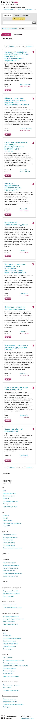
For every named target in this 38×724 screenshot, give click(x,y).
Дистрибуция (7, 635)
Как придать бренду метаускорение (13, 430)
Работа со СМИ (7, 520)
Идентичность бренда (9, 534)
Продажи (5, 630)
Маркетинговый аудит (10, 701)
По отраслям (18, 35)
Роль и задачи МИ (8, 596)
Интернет (6, 498)
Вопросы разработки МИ (10, 591)
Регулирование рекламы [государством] (15, 665)
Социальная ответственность (12, 523)
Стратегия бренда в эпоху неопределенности (16, 388)
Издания (16, 15)
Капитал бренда (8, 540)
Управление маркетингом (10, 696)
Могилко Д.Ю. (24, 170)
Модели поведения (9, 621)
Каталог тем (13, 28)
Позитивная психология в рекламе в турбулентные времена (16, 347)
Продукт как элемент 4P (10, 643)
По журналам (8, 39)
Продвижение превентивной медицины (16, 223)
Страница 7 (21, 46)
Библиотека (5, 28)
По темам (6, 35)
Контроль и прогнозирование (12, 638)
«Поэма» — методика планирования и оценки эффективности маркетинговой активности (16, 101)
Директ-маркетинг (8, 496)
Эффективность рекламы (11, 676)
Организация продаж (9, 641)
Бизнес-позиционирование (11, 685)
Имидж (5, 518)
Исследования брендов (10, 537)
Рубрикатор (7, 15)
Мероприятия (25, 15)
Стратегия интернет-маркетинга (12, 573)
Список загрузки (9, 9)
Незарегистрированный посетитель (14, 7)
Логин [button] (20, 9)
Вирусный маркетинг (9, 493)
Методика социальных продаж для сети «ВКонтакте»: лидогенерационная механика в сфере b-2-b (15, 268)
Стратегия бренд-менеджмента (12, 548)
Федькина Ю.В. (24, 415)
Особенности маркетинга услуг (12, 607)
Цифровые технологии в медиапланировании (14, 308)
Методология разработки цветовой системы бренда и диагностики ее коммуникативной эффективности (16, 56)
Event (4, 490)
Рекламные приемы (9, 671)
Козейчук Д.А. (24, 373)
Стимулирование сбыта (10, 506)
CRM (4, 633)
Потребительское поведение (11, 613)
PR (3, 512)
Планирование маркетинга (11, 690)
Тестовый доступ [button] (19, 19)
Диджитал (5, 559)
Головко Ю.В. (23, 209)
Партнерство (7, 707)
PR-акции (6, 515)
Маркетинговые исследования (11, 587)
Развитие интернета (9, 571)
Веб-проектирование (9, 563)
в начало (7, 474)
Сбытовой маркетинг (9, 646)
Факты (6, 19)
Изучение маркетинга (9, 605)
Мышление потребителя (10, 624)
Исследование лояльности (11, 616)
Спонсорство (7, 504)
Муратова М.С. (30, 128)
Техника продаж (8, 649)
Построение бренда (9, 545)
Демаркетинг (6, 553)
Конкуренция (7, 687)
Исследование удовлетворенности (13, 619)
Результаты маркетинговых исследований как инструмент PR (12, 186)
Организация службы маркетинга (13, 704)
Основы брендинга (9, 542)
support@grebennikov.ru (27, 718)
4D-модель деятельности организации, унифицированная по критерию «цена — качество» (15, 146)
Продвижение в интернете (11, 568)
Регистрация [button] (28, 9)
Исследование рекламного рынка (13, 660)
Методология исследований (11, 593)
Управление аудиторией (10, 576)
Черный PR (6, 526)
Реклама (5, 654)
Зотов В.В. (23, 128)
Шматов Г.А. (23, 331)
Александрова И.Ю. (25, 84)
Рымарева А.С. (24, 455)
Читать (8, 90)
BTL (3, 487)
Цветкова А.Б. (24, 250)
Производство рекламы (10, 663)
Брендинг (5, 531)
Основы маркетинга (8, 601)
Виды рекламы (7, 657)
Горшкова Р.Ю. (24, 293)
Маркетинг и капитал (9, 699)
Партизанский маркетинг (10, 501)
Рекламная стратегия (9, 668)
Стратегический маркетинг (10, 681)
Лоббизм (5, 581)
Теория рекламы (8, 673)
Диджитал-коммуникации (11, 565)
